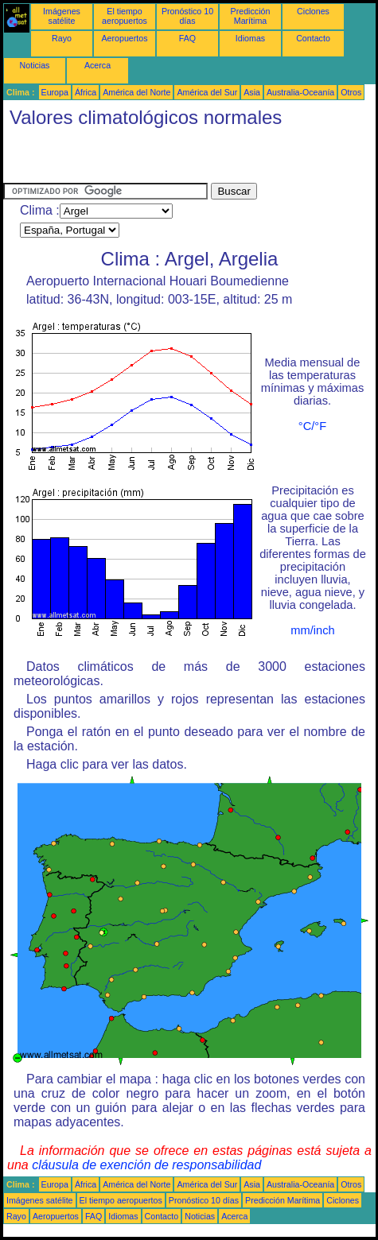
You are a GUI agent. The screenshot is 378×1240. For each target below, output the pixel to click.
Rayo (62, 38)
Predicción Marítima (251, 15)
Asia (252, 92)
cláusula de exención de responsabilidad (146, 1165)
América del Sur (207, 92)
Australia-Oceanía (300, 92)
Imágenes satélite (61, 15)
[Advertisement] (189, 159)
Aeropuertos (124, 38)
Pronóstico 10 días (187, 15)
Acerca (97, 65)
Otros (351, 92)
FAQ (187, 38)
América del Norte (136, 92)
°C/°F (312, 426)
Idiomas (250, 38)
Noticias (35, 65)
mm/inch (312, 630)
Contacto (313, 38)
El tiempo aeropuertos (124, 15)
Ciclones (313, 11)
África (85, 92)
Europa (54, 92)
